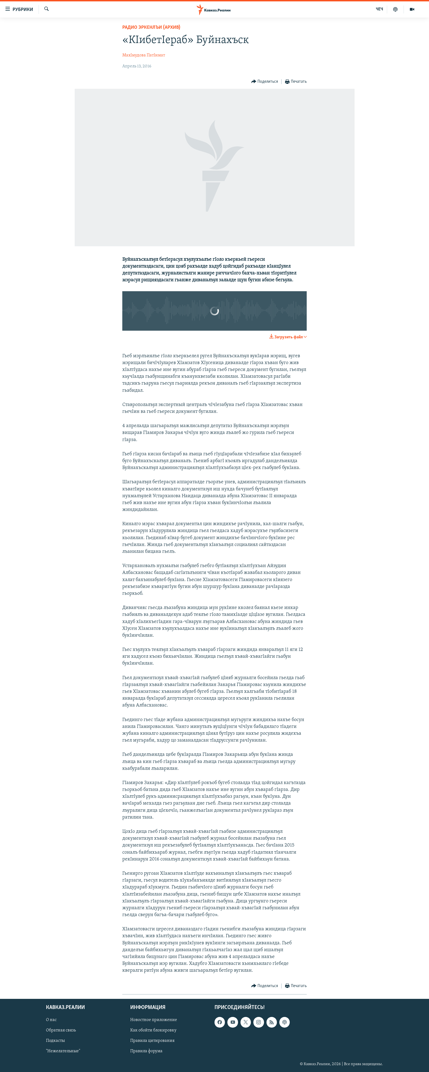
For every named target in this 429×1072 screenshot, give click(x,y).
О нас (51, 1020)
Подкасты (55, 1041)
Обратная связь (61, 1030)
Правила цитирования (152, 1041)
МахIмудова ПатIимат (143, 55)
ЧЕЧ (379, 9)
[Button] (264, 81)
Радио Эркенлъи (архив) (151, 27)
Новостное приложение (153, 1020)
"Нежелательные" (63, 1051)
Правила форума (146, 1051)
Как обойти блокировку (153, 1030)
